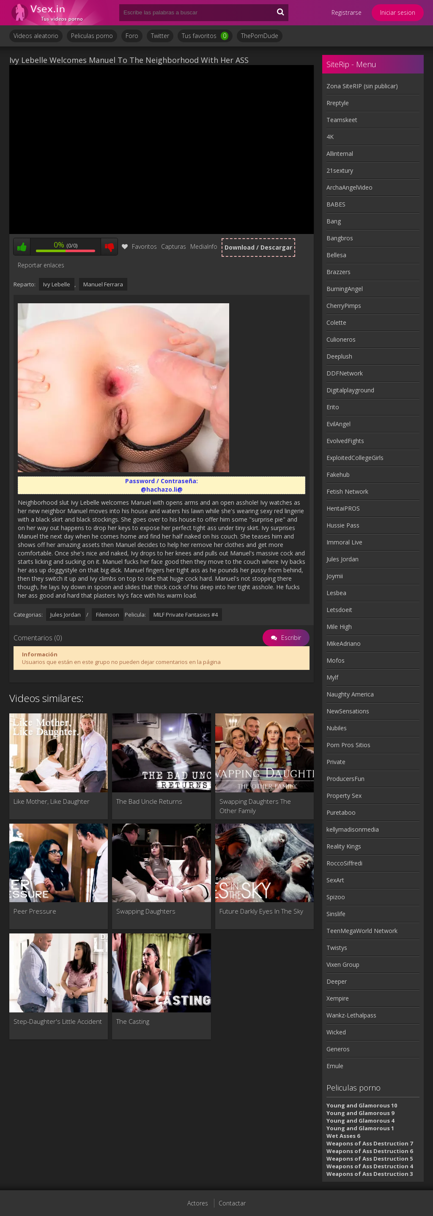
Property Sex (344, 796)
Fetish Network (347, 491)
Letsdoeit (339, 610)
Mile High (339, 627)
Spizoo (335, 897)
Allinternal (339, 154)
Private (335, 762)
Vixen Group (342, 964)
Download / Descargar (258, 247)
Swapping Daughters (145, 911)
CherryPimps (343, 306)
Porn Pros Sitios (348, 745)
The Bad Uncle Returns (149, 801)
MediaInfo (203, 246)
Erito (332, 407)
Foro (132, 36)
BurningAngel (344, 289)
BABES (335, 204)
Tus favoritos (205, 36)
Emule (334, 1066)
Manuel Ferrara (103, 284)
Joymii (334, 576)
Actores (197, 1203)
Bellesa (336, 255)
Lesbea (336, 593)
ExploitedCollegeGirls (355, 458)
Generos (338, 1049)
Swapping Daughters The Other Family (255, 806)
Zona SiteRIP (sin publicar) (362, 86)
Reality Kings (343, 846)
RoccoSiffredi (344, 863)
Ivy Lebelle (56, 284)
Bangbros (339, 238)
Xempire (337, 998)
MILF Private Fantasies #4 (185, 614)
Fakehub (338, 475)
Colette (336, 322)
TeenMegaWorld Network (361, 931)
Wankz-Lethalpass (351, 1015)
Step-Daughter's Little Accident (58, 1021)
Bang (333, 221)
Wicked (336, 1032)
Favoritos (139, 246)
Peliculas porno (92, 36)
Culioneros (341, 339)
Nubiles (336, 728)
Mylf (332, 677)
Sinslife (335, 914)
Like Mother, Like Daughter (52, 801)
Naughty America (350, 694)
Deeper (336, 981)
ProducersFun (345, 779)
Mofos (335, 660)
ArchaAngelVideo (349, 187)
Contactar (232, 1203)
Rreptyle (337, 103)
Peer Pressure (35, 911)
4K (330, 137)
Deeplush (339, 356)
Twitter (160, 36)
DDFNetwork (344, 373)
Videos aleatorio (36, 36)
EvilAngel (338, 424)
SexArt (335, 880)
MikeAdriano (343, 643)
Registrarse (347, 12)
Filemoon (107, 614)
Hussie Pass (342, 525)
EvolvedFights (345, 441)
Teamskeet (341, 120)
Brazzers (338, 272)
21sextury (339, 170)
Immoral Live (344, 542)
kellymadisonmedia (352, 829)
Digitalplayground (350, 390)
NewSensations (347, 711)
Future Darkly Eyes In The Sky (261, 911)
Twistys (336, 948)
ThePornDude (259, 36)
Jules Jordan (65, 614)
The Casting (132, 1021)
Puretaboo (341, 812)
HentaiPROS (343, 508)
